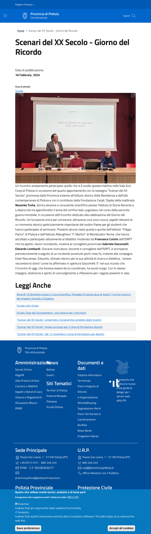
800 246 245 (88, 463)
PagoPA (19, 375)
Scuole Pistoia (54, 407)
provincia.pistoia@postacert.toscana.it (37, 478)
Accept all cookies (121, 528)
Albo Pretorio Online (27, 381)
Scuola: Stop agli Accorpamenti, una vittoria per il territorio (51, 313)
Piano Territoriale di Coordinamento (89, 417)
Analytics (23, 512)
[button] (25, 4)
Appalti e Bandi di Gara (28, 392)
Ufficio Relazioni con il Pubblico (98, 473)
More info (73, 497)
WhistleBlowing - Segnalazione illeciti (89, 405)
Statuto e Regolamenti (28, 397)
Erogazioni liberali (88, 436)
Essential (23, 504)
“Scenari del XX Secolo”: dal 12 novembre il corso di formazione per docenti (60, 334)
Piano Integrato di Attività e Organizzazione (88, 391)
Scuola (19, 91)
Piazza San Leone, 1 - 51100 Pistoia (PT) (41, 457)
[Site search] (134, 16)
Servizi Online (23, 369)
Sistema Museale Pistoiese (56, 398)
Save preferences (28, 528)
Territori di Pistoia (56, 390)
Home (20, 31)
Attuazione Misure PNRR (26, 405)
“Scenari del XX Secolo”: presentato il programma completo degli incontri (59, 320)
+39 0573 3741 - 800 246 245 (36, 463)
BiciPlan (82, 425)
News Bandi (85, 430)
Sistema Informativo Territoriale (89, 378)
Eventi (50, 375)
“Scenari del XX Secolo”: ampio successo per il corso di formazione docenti (60, 327)
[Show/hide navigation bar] (5, 15)
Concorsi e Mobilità (26, 386)
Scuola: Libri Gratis (28, 305)
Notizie (50, 369)
